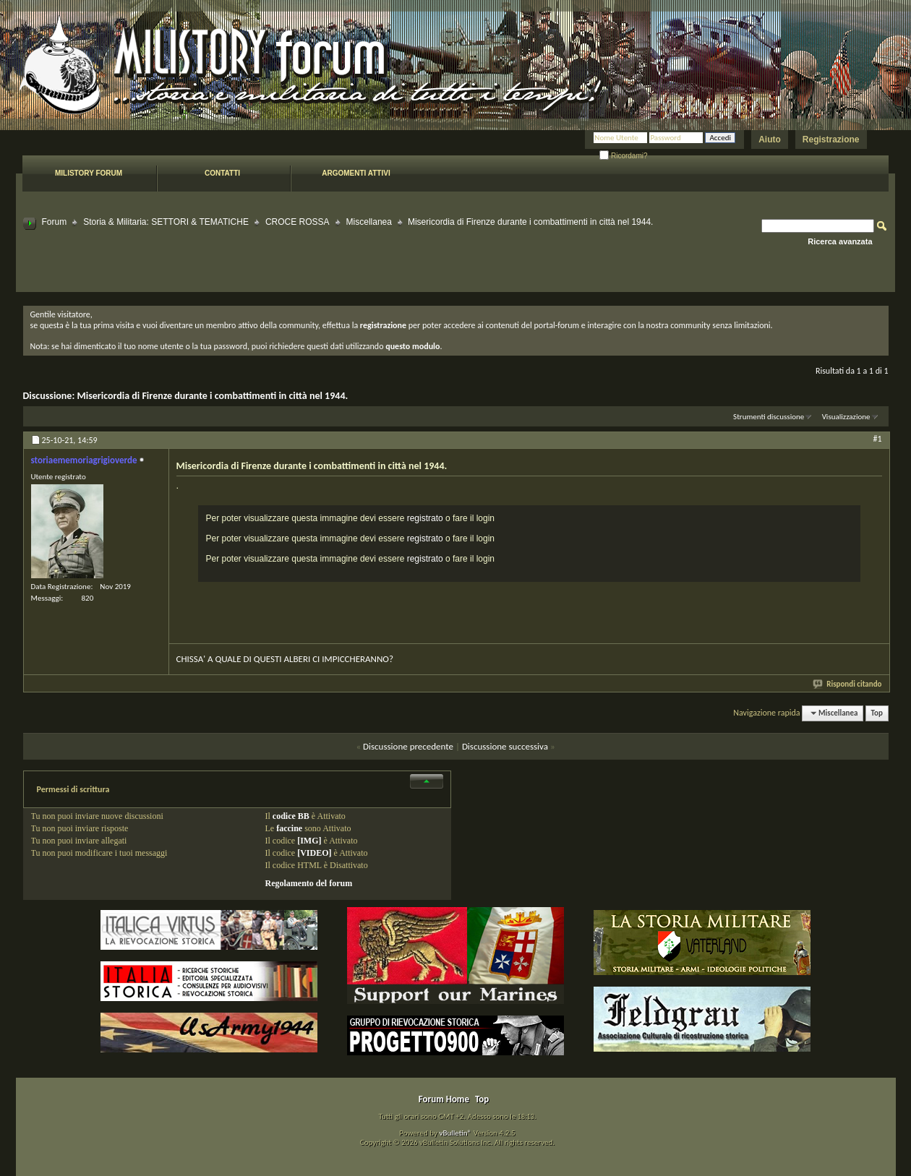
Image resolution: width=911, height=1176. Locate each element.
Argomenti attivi (356, 173)
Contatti (222, 173)
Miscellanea (369, 222)
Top (877, 713)
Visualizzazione (846, 416)
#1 (877, 439)
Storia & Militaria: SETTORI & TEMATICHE (166, 222)
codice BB (291, 816)
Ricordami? (623, 156)
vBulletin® (455, 1133)
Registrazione (831, 139)
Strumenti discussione (768, 416)
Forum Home (444, 1099)
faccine (289, 828)
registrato (425, 518)
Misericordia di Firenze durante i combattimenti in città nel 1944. (212, 396)
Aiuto (769, 139)
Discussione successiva (505, 746)
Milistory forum (88, 173)
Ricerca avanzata (840, 241)
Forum (54, 222)
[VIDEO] (314, 853)
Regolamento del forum (309, 883)
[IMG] (309, 841)
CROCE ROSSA (297, 222)
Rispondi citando (847, 684)
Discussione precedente (408, 746)
